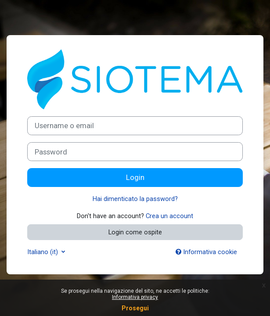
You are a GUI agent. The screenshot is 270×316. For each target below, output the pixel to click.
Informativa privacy (135, 297)
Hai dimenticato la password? (135, 199)
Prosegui (135, 308)
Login (135, 177)
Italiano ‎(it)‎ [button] (43, 252)
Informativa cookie (206, 252)
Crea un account (169, 216)
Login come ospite (135, 232)
